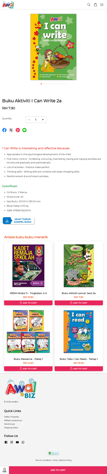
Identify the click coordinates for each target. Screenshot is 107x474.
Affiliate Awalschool (13, 420)
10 (66, 84)
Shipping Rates (11, 428)
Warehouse (9, 424)
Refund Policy (65, 460)
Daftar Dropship (11, 417)
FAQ (55, 460)
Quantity (7, 118)
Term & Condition (43, 460)
